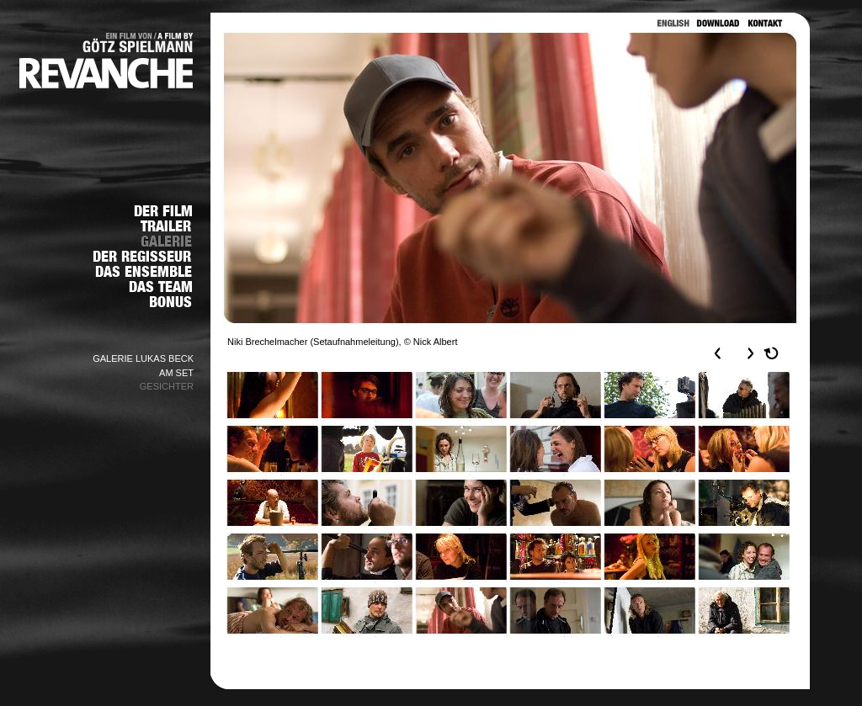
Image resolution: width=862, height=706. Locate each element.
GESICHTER (167, 386)
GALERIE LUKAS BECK (143, 358)
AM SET (176, 373)
